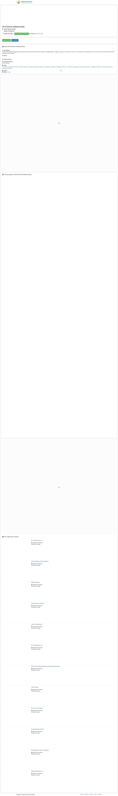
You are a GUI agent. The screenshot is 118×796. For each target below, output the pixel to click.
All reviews (14, 40)
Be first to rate (39, 33)
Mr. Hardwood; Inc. (37, 540)
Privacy (91, 794)
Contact (100, 794)
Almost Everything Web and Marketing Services (45, 666)
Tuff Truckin (34, 687)
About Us (86, 794)
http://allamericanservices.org (21, 33)
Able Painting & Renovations (39, 561)
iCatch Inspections (36, 624)
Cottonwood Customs (37, 603)
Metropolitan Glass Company (40, 750)
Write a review (6, 40)
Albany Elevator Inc (37, 771)
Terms (95, 794)
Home (81, 794)
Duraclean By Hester (37, 729)
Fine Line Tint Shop (37, 708)
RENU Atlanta (35, 582)
